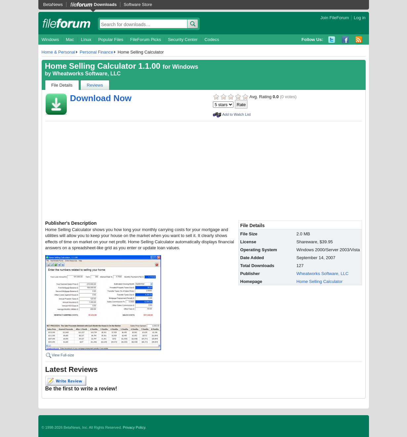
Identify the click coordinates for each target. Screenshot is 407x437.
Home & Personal (58, 52)
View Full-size (63, 355)
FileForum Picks (145, 39)
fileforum (67, 23)
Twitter (331, 39)
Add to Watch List (236, 114)
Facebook (345, 39)
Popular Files (110, 39)
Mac (70, 39)
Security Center (183, 39)
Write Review (65, 381)
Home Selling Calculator (320, 281)
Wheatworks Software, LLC (87, 73)
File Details (61, 85)
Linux (86, 39)
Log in (359, 17)
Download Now (101, 98)
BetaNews (53, 4)
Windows (50, 39)
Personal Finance (96, 52)
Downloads (105, 4)
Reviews (95, 85)
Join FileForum (334, 17)
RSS (358, 39)
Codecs (212, 39)
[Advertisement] (203, 171)
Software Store (138, 4)
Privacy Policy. (134, 427)
